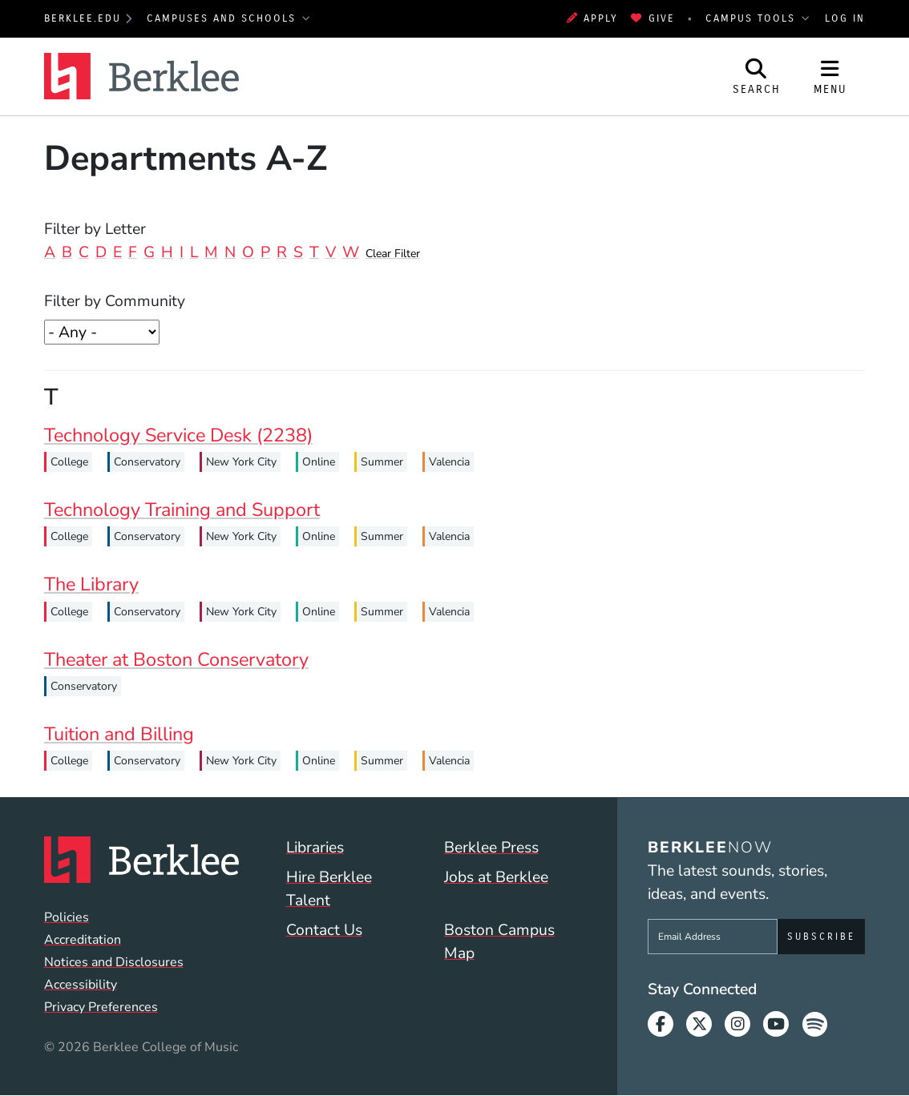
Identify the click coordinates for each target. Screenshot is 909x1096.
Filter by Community (114, 301)
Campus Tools (752, 18)
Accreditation (82, 940)
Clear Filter (393, 253)
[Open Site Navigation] (830, 76)
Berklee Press (491, 847)
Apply (593, 18)
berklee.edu (82, 18)
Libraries (315, 847)
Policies (66, 917)
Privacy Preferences (101, 1007)
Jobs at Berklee (496, 877)
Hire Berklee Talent (329, 888)
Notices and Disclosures (114, 962)
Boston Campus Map (499, 941)
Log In (845, 18)
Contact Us (324, 930)
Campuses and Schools (224, 18)
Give (653, 18)
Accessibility (80, 984)
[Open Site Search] (756, 76)
